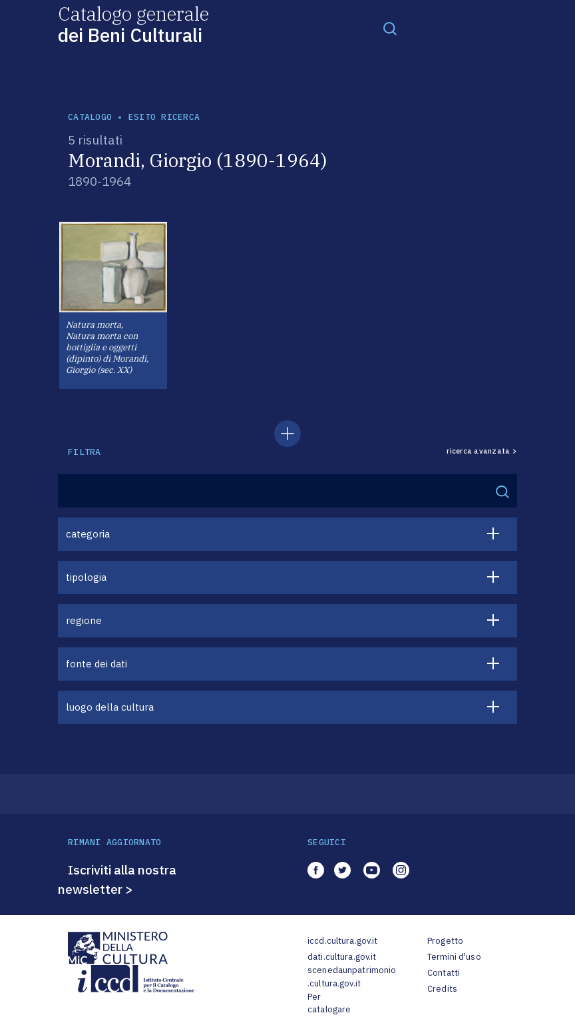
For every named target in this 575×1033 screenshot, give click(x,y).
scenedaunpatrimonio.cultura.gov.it (351, 976)
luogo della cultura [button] (110, 707)
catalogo (90, 117)
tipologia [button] (86, 577)
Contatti (443, 972)
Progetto (445, 940)
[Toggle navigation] (390, 28)
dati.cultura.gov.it (341, 956)
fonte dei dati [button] (96, 663)
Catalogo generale (133, 23)
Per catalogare (329, 1003)
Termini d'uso (454, 956)
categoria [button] (88, 533)
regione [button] (84, 620)
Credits (442, 988)
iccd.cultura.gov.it (342, 940)
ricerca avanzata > (482, 451)
